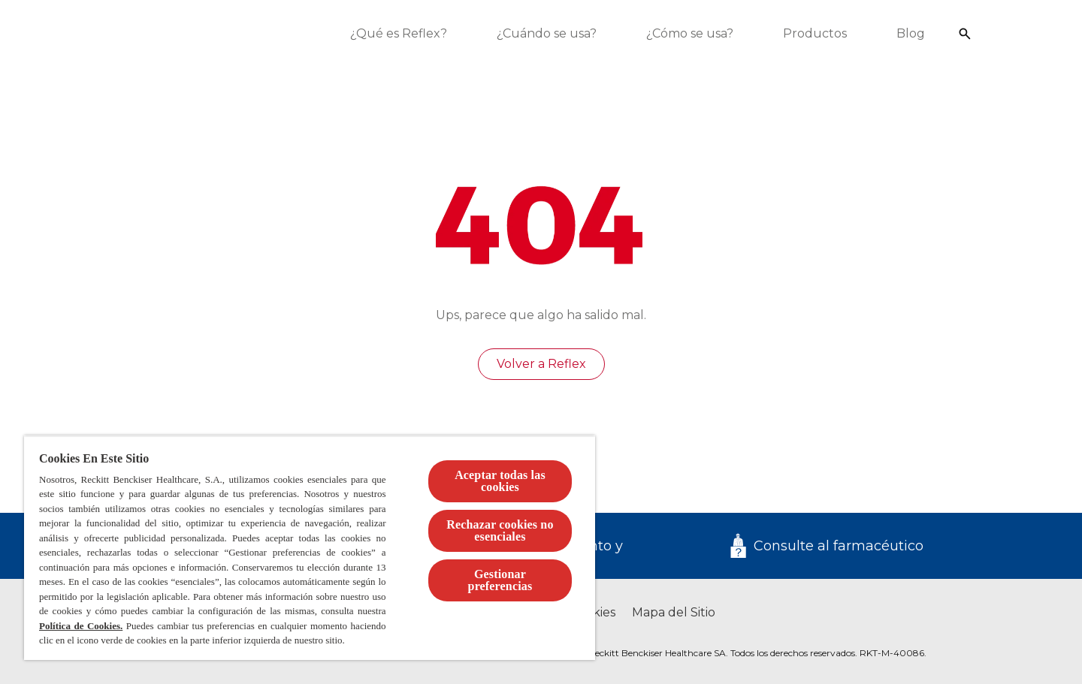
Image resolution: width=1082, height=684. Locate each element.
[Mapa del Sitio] (673, 612)
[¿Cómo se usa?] (695, 34)
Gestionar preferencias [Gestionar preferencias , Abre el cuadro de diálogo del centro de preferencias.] (500, 580)
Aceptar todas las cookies (500, 481)
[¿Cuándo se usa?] (552, 34)
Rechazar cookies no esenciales (499, 530)
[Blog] (917, 34)
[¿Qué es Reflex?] (404, 34)
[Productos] (821, 34)
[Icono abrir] (971, 34)
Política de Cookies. (80, 625)
